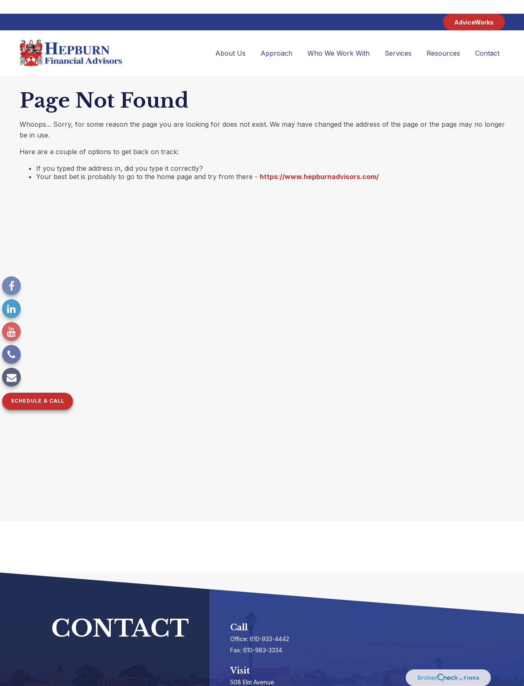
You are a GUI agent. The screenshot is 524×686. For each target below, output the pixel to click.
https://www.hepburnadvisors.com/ (319, 163)
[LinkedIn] (11, 308)
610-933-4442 (269, 625)
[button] (230, 39)
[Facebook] (11, 285)
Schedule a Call (37, 401)
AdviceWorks (474, 8)
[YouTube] (11, 331)
